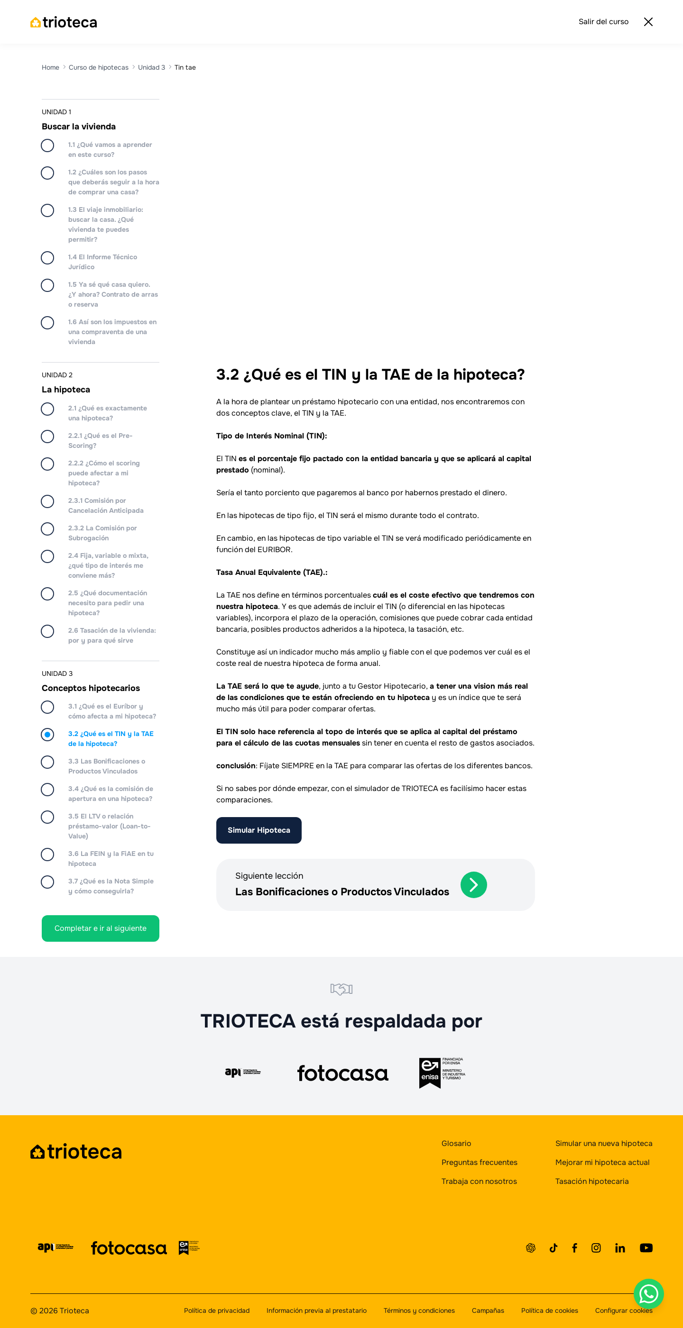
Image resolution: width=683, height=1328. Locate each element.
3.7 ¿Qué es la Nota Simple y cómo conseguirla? (111, 886)
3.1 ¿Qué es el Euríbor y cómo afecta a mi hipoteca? (112, 711)
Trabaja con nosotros (479, 1181)
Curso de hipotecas (99, 67)
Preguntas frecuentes (479, 1162)
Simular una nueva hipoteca (604, 1143)
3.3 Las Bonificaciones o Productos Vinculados (106, 766)
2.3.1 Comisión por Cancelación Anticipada (106, 505)
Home (50, 67)
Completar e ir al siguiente (101, 928)
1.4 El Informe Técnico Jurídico (102, 262)
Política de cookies (549, 1310)
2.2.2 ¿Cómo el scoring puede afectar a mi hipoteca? (104, 473)
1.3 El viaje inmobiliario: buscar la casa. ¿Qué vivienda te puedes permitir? (105, 224)
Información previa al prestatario (317, 1310)
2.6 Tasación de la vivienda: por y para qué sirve (112, 635)
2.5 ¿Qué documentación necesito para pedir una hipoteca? (107, 603)
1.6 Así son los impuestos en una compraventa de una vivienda (112, 332)
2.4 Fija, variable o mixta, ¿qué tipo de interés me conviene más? (108, 565)
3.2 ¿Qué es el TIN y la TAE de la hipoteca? (111, 738)
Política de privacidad (216, 1310)
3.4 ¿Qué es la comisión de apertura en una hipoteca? (110, 793)
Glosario (456, 1143)
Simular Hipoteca (259, 830)
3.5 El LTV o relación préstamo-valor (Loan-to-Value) (109, 826)
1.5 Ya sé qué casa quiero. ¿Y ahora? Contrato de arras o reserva (113, 294)
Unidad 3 (151, 67)
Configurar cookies (624, 1310)
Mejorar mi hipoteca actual (602, 1162)
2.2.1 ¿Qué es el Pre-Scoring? (100, 440)
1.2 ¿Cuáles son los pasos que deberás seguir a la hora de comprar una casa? (113, 182)
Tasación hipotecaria (592, 1181)
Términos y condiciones (419, 1310)
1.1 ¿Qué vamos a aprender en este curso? (110, 149)
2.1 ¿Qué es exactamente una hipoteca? (107, 413)
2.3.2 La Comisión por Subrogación (102, 533)
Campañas (488, 1310)
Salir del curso (616, 22)
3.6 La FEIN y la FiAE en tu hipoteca (111, 858)
